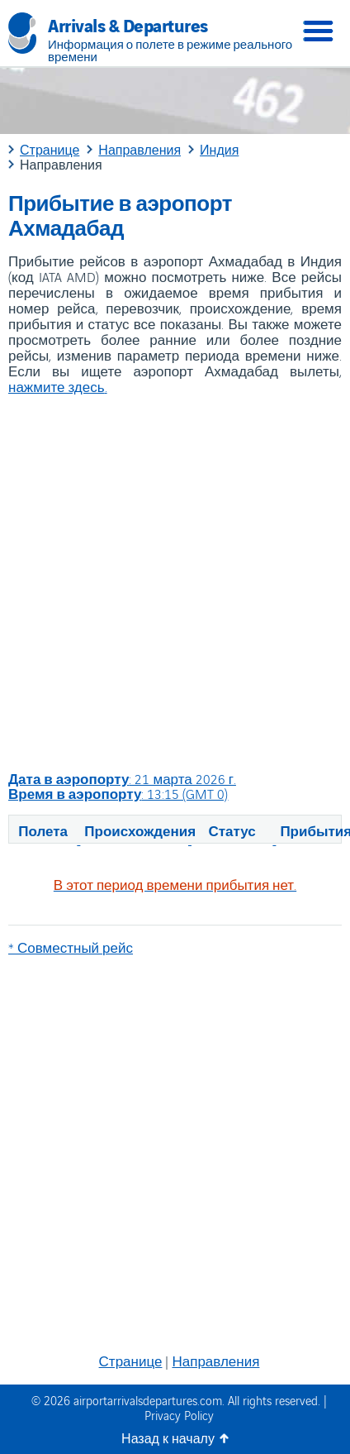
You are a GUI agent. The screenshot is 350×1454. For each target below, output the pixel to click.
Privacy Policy (179, 1414)
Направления (215, 1360)
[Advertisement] (174, 583)
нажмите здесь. (57, 386)
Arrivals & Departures (128, 24)
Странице (131, 1360)
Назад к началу (168, 1438)
